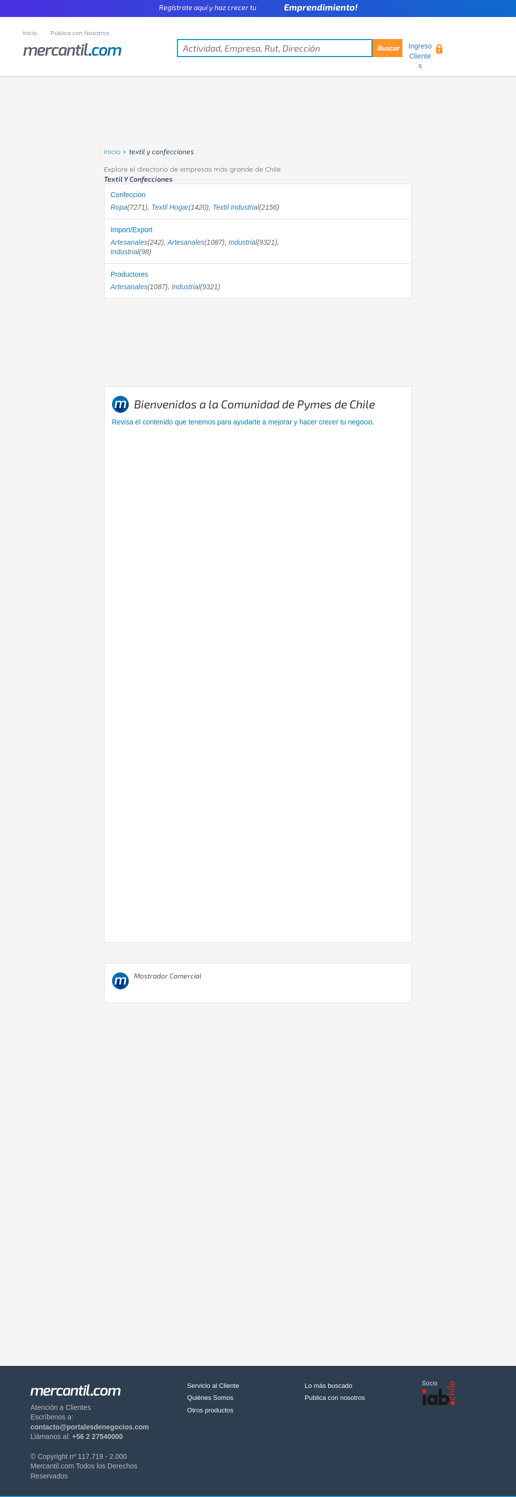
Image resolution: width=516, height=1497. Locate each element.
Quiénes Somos (210, 1397)
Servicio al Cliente (213, 1385)
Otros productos (210, 1410)
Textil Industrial (235, 207)
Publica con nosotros (334, 1397)
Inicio (29, 33)
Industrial (242, 242)
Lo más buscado (328, 1385)
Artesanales (129, 242)
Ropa (118, 207)
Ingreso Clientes (420, 56)
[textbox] (289, 48)
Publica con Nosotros (80, 33)
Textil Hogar (170, 207)
